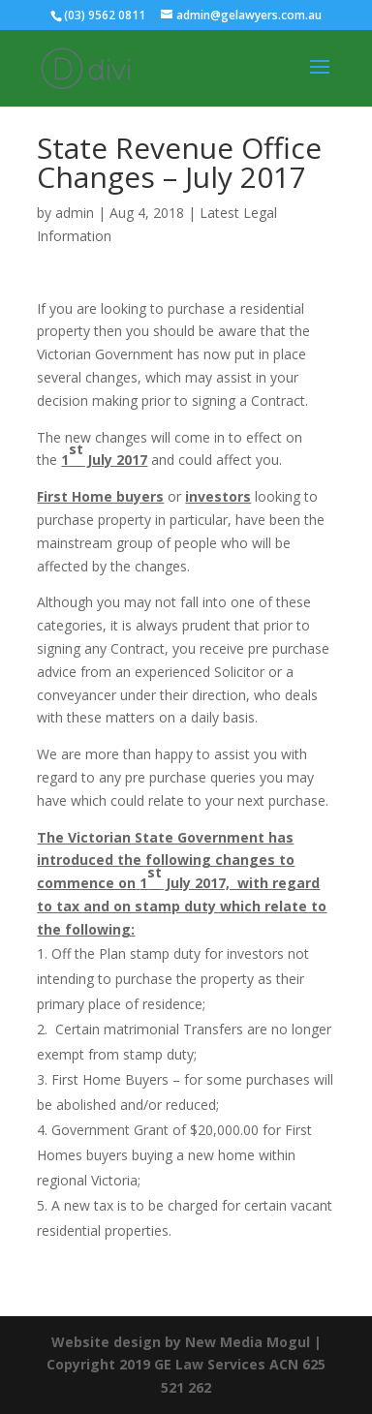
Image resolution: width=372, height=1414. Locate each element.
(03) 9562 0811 (104, 15)
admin (74, 212)
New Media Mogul (247, 1342)
